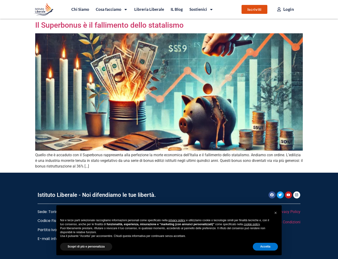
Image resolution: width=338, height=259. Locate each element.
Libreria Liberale (149, 9)
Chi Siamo (80, 9)
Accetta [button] (265, 246)
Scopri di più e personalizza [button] (86, 246)
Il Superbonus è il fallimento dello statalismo (109, 25)
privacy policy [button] (177, 220)
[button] (275, 213)
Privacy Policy (288, 211)
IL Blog (177, 9)
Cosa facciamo (112, 9)
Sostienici (201, 9)
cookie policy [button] (252, 224)
